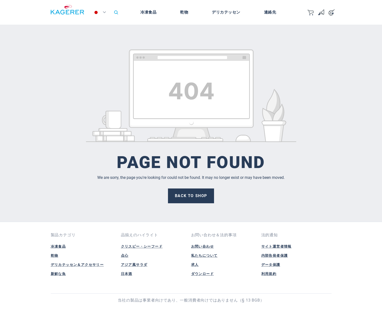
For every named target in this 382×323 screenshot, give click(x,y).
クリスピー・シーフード (142, 246)
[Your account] (331, 12)
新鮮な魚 (58, 274)
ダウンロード (202, 274)
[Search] (116, 12)
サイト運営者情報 (276, 246)
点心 (125, 255)
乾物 (54, 255)
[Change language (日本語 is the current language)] (101, 13)
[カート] (311, 12)
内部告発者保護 (274, 255)
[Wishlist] (321, 12)
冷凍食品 (58, 246)
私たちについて (204, 255)
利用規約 (269, 274)
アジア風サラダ (134, 265)
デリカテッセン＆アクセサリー (77, 265)
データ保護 (270, 265)
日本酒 (126, 274)
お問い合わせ (202, 246)
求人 (195, 265)
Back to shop (191, 195)
